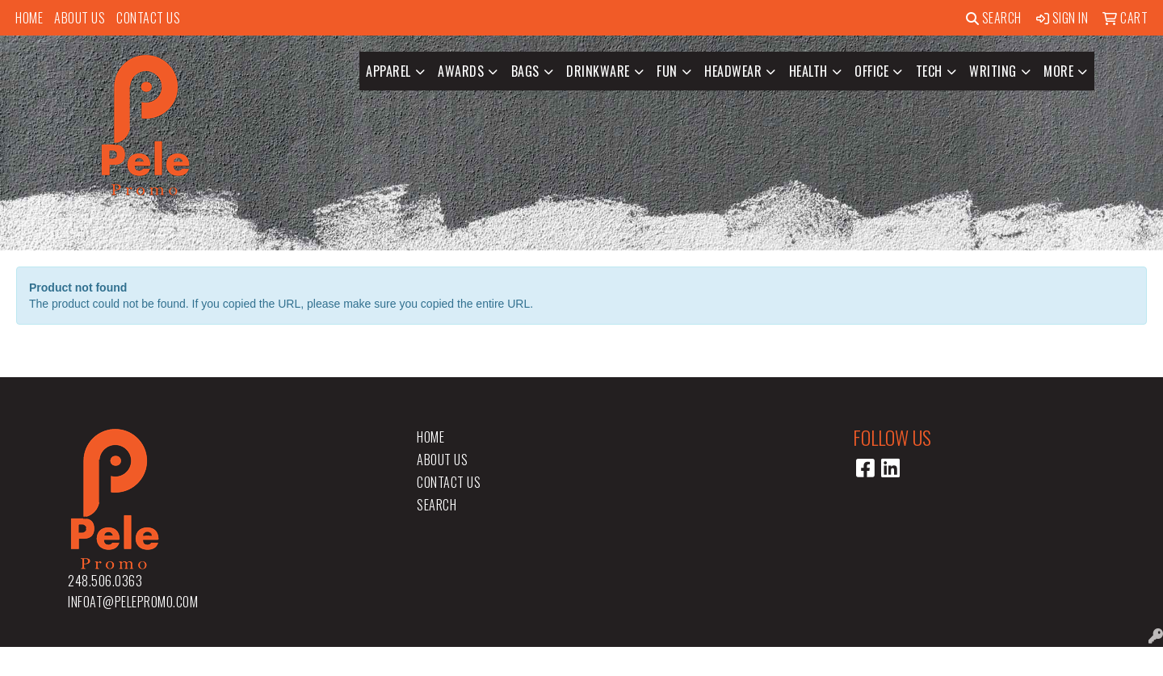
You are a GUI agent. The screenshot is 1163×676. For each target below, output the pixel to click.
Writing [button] (993, 71)
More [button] (1058, 71)
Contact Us (148, 17)
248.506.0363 (105, 580)
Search (994, 17)
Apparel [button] (388, 71)
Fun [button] (667, 71)
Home (29, 17)
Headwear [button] (733, 71)
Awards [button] (461, 71)
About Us (79, 17)
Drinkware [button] (598, 71)
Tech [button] (929, 71)
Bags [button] (525, 71)
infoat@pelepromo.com (133, 601)
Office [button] (871, 71)
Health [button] (808, 71)
